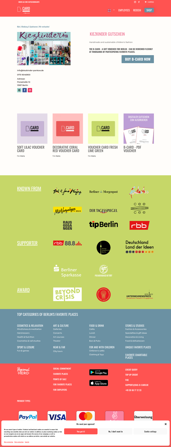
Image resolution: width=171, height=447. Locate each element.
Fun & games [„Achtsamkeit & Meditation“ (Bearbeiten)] (23, 351)
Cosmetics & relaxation (30, 326)
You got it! (81, 431)
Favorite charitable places (136, 356)
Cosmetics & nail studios (28, 341)
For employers (60, 389)
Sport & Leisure (25, 347)
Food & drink (96, 326)
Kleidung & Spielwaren (30, 26)
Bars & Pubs (94, 341)
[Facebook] (139, 2)
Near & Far (59, 347)
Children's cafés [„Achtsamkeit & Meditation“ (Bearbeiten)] (96, 351)
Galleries (57, 329)
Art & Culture (61, 326)
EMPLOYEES (124, 10)
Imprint (27, 442)
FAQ (127, 379)
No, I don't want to (115, 431)
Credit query (131, 369)
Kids (18, 26)
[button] (165, 424)
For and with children (101, 347)
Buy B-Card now (137, 59)
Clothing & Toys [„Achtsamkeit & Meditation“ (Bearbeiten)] (96, 354)
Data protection (8, 442)
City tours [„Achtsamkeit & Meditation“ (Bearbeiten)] (58, 351)
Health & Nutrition (25, 337)
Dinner (92, 337)
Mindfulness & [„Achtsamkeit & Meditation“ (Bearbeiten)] (24, 329)
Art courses (58, 337)
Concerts (57, 333)
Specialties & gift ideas (136, 333)
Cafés (92, 329)
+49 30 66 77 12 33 (133, 390)
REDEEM (137, 10)
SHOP (149, 10)
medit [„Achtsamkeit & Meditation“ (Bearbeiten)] (34, 329)
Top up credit (131, 374)
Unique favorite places (138, 347)
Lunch (92, 333)
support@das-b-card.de (136, 385)
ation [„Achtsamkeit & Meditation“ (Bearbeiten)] (39, 329)
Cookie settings (150, 431)
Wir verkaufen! (44, 26)
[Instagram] (135, 2)
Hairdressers (23, 333)
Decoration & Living (134, 337)
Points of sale (59, 379)
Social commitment (62, 368)
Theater (57, 341)
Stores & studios (134, 326)
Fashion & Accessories (136, 329)
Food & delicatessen (135, 341)
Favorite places (60, 373)
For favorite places (62, 384)
